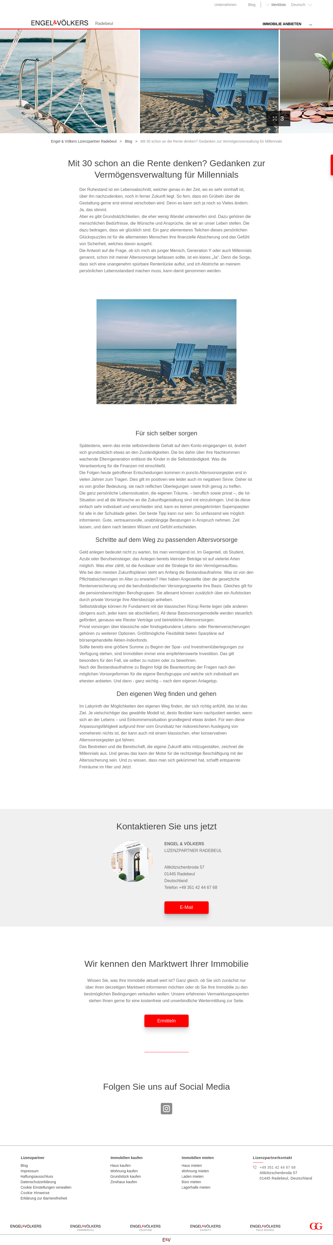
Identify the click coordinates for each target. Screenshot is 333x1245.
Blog (251, 5)
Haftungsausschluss (37, 1176)
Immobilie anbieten (183, 24)
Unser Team (300, 24)
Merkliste (278, 5)
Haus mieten (192, 1165)
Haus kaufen (120, 1165)
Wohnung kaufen (124, 1171)
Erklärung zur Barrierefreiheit (44, 1198)
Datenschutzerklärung (38, 1182)
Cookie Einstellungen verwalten (46, 1187)
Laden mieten (193, 1176)
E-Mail (186, 907)
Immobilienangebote (232, 24)
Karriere (270, 24)
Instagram (166, 1108)
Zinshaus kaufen (123, 1182)
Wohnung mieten (195, 1171)
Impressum (30, 1171)
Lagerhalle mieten (196, 1187)
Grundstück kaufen (125, 1176)
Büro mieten (191, 1182)
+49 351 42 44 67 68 (198, 887)
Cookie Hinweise (35, 1193)
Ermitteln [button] (166, 1020)
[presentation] (323, 80)
